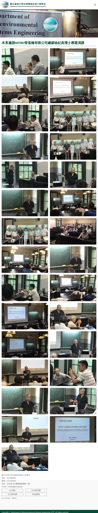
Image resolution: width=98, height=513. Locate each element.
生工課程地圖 (12, 482)
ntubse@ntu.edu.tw (15, 474)
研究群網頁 (36, 482)
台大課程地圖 (36, 478)
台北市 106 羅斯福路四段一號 (18, 471)
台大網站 (12, 478)
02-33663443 (11, 466)
